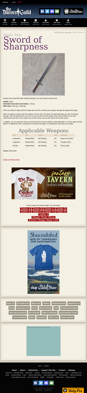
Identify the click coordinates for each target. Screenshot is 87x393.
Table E (25, 211)
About (22, 370)
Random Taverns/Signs (69, 308)
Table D (61, 208)
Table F (37, 211)
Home (14, 370)
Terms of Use (38, 390)
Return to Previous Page (11, 159)
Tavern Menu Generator (17, 313)
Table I (43, 214)
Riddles (31, 317)
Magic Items (68, 32)
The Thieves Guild (59, 32)
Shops (11, 308)
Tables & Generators (49, 313)
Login (13, 2)
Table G (49, 211)
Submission (33, 370)
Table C (49, 208)
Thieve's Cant (53, 317)
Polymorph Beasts (58, 303)
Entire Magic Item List (43, 220)
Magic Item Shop (43, 217)
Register (5, 2)
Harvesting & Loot (23, 308)
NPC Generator (34, 313)
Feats (56, 308)
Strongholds (41, 317)
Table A (26, 208)
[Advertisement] (44, 342)
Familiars (46, 303)
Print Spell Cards (23, 303)
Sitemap (71, 370)
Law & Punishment (19, 317)
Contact (62, 370)
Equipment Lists (74, 303)
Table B (37, 208)
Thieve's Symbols (67, 317)
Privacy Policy (48, 390)
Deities (34, 308)
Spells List (10, 303)
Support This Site (48, 370)
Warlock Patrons (45, 308)
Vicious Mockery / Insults (68, 313)
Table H (61, 211)
